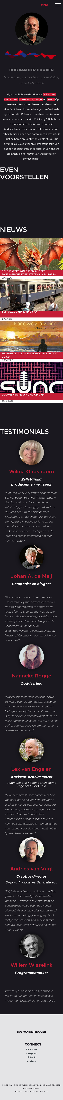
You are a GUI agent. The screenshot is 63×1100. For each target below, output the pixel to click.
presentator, (26, 99)
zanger (38, 99)
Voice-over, (49, 94)
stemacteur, (11, 99)
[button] (58, 5)
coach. (51, 99)
